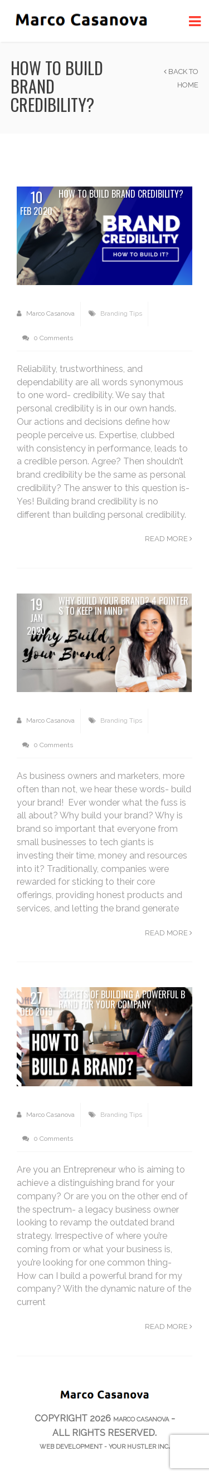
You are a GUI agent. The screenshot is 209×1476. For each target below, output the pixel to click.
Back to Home (181, 78)
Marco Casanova (46, 313)
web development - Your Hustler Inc (104, 1446)
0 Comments (47, 338)
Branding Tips (121, 313)
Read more (168, 539)
